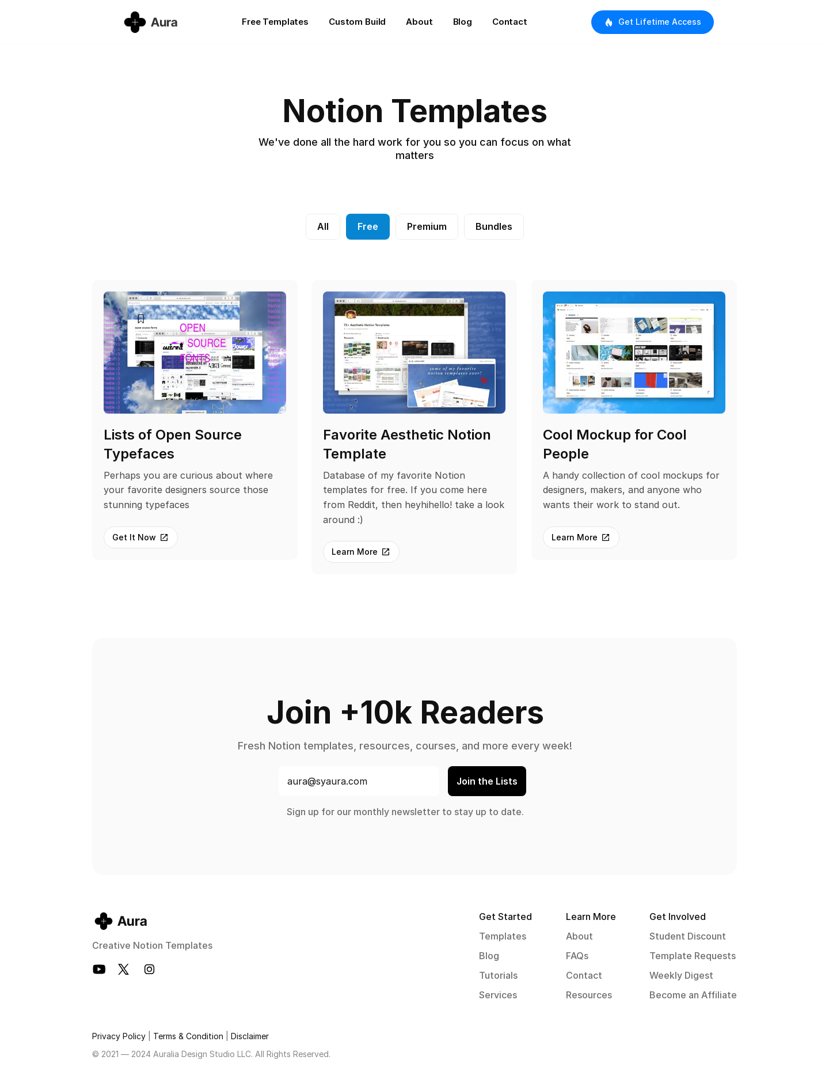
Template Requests (692, 955)
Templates (502, 936)
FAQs (577, 955)
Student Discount (687, 936)
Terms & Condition (188, 1036)
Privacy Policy (119, 1036)
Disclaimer (250, 1036)
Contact (584, 975)
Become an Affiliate (693, 995)
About (579, 936)
